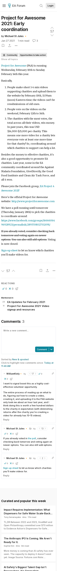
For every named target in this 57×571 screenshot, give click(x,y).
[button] (5, 288)
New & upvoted (20, 359)
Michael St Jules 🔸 (16, 36)
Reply (6, 419)
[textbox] (28, 336)
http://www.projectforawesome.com (33, 201)
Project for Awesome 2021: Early (23, 23)
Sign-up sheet (9, 250)
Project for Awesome (13, 65)
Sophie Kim (9, 546)
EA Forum (17, 5)
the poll (32, 438)
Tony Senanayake (12, 517)
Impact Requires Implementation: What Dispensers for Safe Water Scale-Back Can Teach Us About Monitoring (27, 513)
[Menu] (4, 5)
